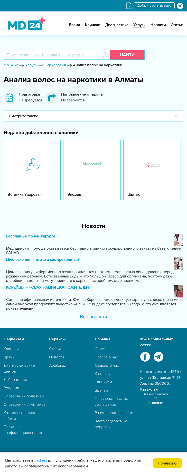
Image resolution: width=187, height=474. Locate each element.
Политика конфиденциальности (23, 430)
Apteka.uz (57, 365)
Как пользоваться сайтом (19, 415)
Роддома (11, 387)
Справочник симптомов (25, 404)
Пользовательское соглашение (111, 401)
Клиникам (103, 382)
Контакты (103, 373)
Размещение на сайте (114, 412)
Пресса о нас (106, 357)
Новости (158, 24)
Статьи (177, 24)
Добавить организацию (154, 6)
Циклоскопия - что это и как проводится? (42, 259)
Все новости (93, 317)
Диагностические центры (19, 368)
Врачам (101, 390)
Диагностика (117, 24)
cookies (40, 460)
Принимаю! (168, 463)
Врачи (74, 24)
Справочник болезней (24, 396)
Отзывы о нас (107, 365)
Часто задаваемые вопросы (111, 424)
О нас (100, 348)
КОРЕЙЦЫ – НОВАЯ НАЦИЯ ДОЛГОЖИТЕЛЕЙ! (48, 287)
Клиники (92, 24)
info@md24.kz (169, 371)
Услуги (139, 24)
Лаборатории (15, 379)
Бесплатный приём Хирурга (30, 236)
